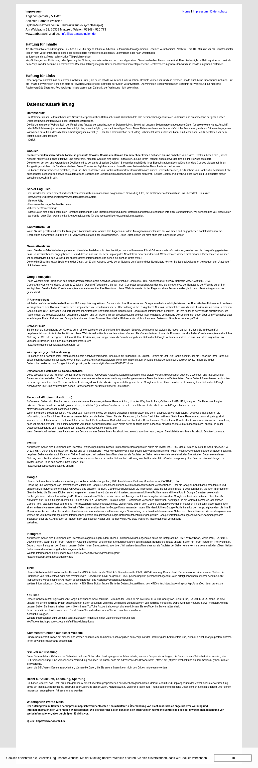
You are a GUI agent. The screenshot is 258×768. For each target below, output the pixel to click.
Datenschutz (218, 11)
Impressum (200, 11)
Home (186, 11)
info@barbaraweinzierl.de (78, 34)
